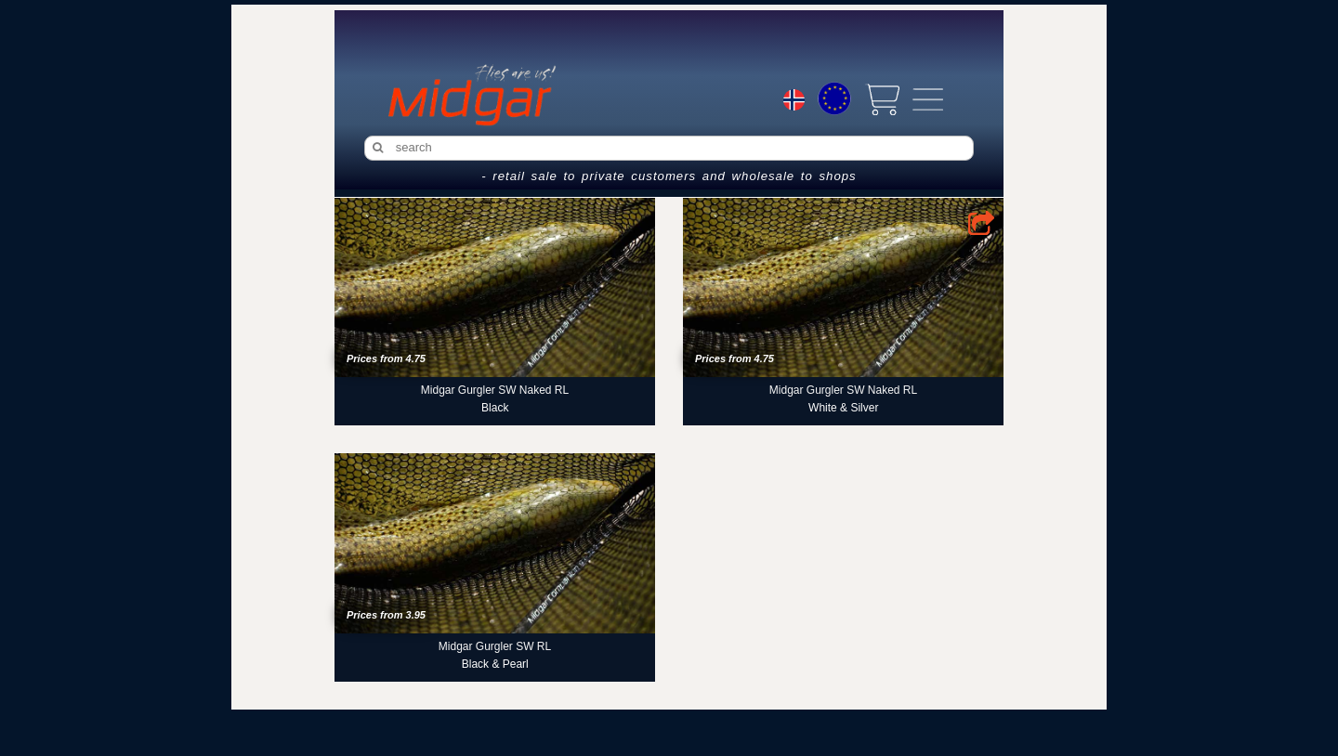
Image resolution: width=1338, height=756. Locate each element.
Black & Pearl (495, 664)
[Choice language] (794, 102)
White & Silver (843, 407)
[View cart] (881, 99)
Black (494, 407)
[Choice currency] (834, 98)
